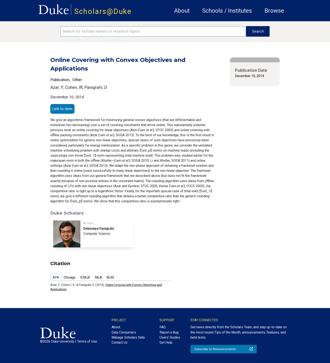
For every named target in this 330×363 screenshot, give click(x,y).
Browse (274, 10)
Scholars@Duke (103, 11)
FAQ (163, 327)
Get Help (166, 342)
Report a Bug (169, 332)
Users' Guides (170, 337)
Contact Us (120, 342)
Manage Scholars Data (128, 337)
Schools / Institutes (227, 10)
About (182, 10)
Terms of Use (87, 341)
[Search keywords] (153, 31)
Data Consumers (124, 332)
